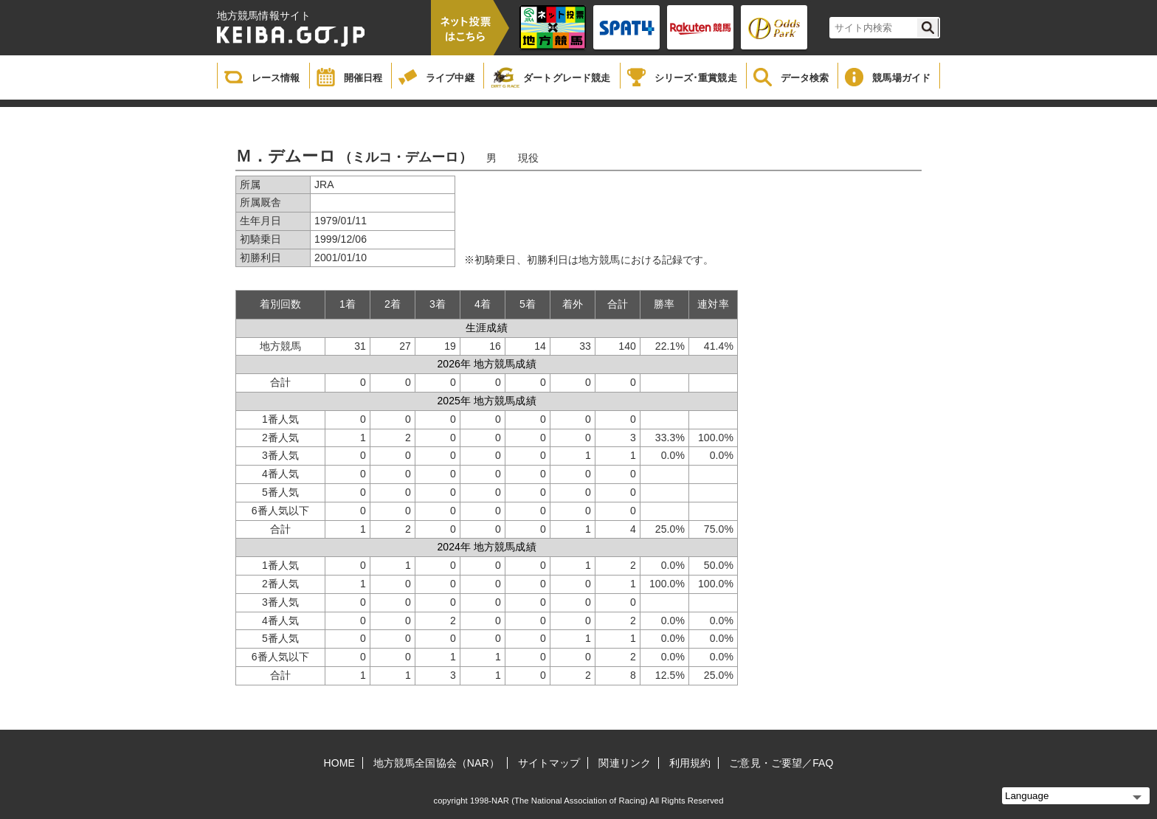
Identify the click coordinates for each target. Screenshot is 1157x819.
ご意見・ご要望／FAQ (781, 763)
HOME (339, 763)
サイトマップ (549, 763)
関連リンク (624, 763)
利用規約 (690, 763)
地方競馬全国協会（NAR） (436, 763)
